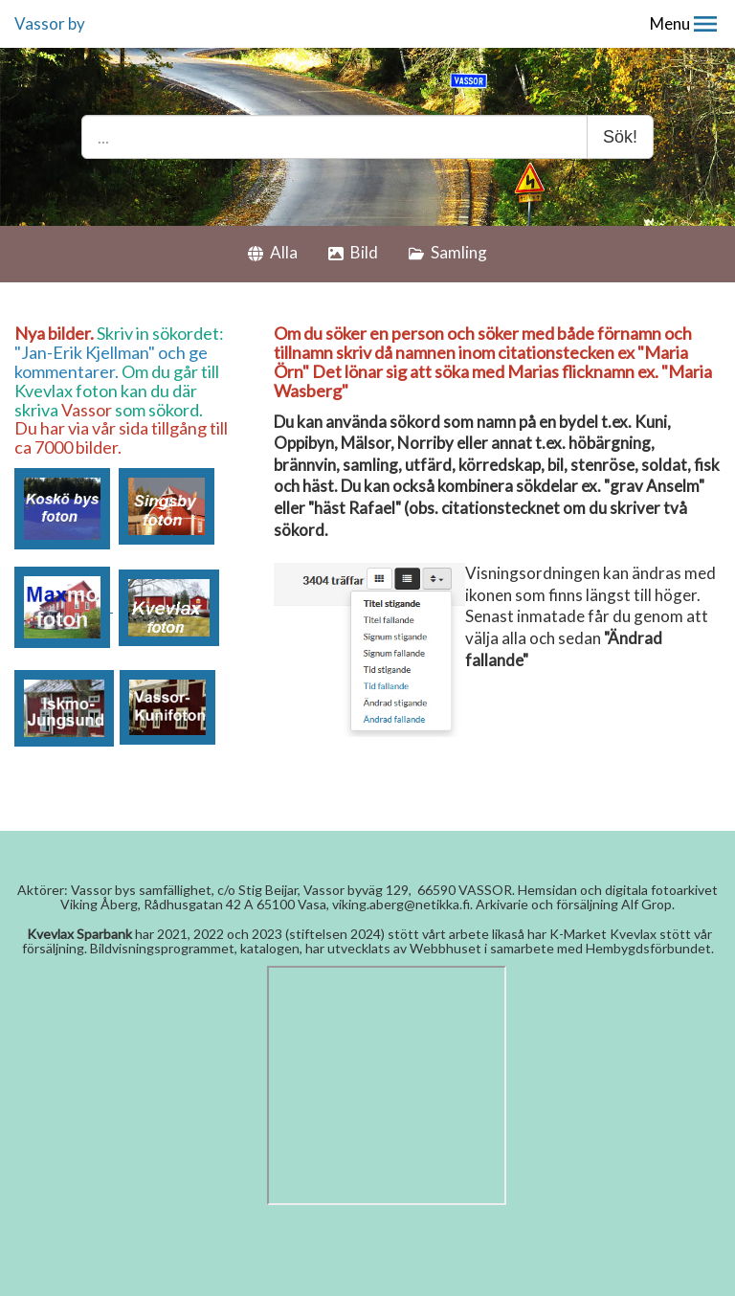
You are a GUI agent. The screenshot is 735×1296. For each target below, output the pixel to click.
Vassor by (49, 23)
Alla (273, 252)
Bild (353, 252)
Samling (448, 252)
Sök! (620, 136)
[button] (705, 24)
